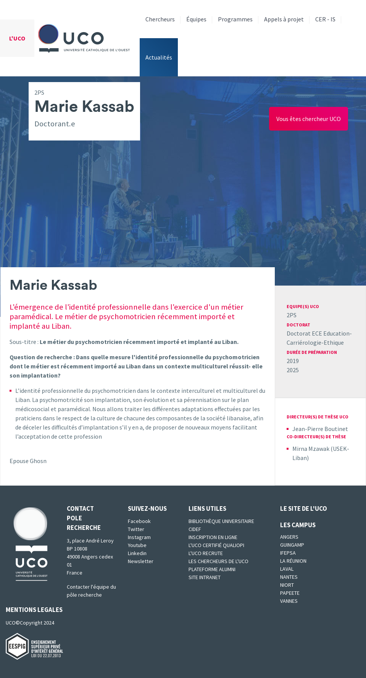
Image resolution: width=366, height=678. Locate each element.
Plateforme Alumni (212, 569)
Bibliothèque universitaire (221, 521)
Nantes (289, 576)
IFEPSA (288, 552)
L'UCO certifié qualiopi (216, 545)
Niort (287, 584)
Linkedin (137, 553)
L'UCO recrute (206, 553)
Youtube (137, 545)
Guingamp (292, 544)
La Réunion (293, 560)
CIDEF (195, 529)
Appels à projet (284, 19)
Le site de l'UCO (303, 508)
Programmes (235, 19)
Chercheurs (160, 19)
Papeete (290, 592)
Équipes (196, 19)
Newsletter (140, 561)
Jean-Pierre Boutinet (320, 429)
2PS (292, 315)
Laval (286, 568)
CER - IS (325, 19)
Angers (289, 536)
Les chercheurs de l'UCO (218, 561)
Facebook (139, 521)
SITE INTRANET (205, 577)
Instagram (139, 537)
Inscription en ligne (213, 537)
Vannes (289, 600)
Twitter (136, 529)
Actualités (158, 57)
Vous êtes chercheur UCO (308, 119)
